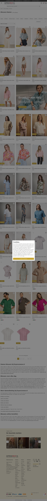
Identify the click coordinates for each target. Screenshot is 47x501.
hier (23, 251)
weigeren (19, 253)
